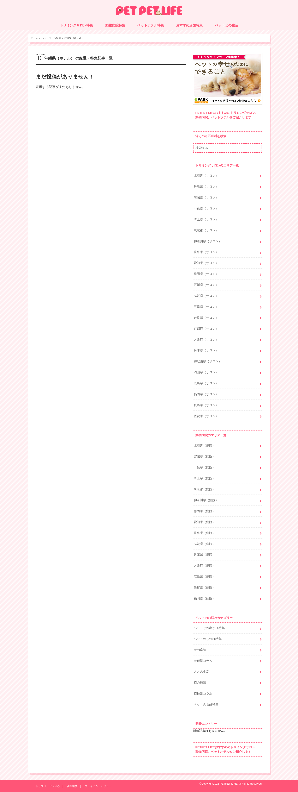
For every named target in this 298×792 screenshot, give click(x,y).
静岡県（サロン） (206, 274)
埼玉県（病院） (204, 478)
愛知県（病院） (204, 522)
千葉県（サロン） (206, 208)
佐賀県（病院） (204, 587)
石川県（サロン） (206, 285)
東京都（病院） (204, 489)
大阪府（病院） (204, 565)
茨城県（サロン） (206, 197)
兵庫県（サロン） (206, 350)
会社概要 (72, 786)
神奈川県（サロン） (208, 241)
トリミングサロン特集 (76, 25)
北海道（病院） (204, 445)
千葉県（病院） (204, 467)
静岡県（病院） (204, 511)
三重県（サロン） (206, 306)
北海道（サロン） (206, 175)
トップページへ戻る (48, 786)
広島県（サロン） (206, 383)
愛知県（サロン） (206, 263)
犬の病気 (200, 650)
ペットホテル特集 (150, 25)
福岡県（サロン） (206, 394)
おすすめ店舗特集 (189, 25)
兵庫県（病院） (204, 554)
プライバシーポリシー (98, 786)
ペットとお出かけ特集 (209, 628)
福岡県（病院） (204, 598)
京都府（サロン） (206, 328)
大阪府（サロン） (206, 339)
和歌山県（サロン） (208, 361)
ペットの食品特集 (206, 704)
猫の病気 (200, 682)
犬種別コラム (203, 660)
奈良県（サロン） (206, 317)
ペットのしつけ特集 (208, 639)
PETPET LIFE (228, 783)
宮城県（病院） (204, 456)
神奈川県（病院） (206, 500)
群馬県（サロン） (206, 186)
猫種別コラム (203, 693)
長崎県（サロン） (206, 405)
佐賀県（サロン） (206, 416)
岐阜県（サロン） (206, 252)
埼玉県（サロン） (206, 219)
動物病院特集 (115, 25)
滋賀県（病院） (204, 544)
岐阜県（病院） (204, 533)
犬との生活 (201, 671)
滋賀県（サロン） (206, 295)
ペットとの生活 (226, 25)
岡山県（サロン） (206, 372)
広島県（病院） (204, 576)
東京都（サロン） (206, 230)
